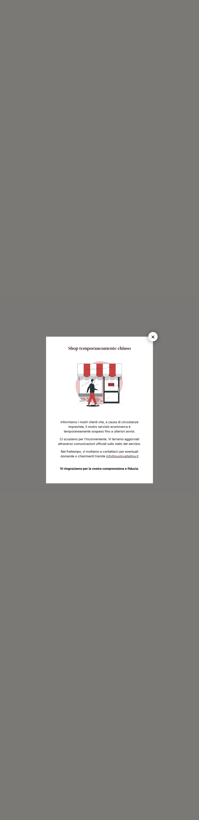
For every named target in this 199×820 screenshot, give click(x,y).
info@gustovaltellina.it (122, 456)
